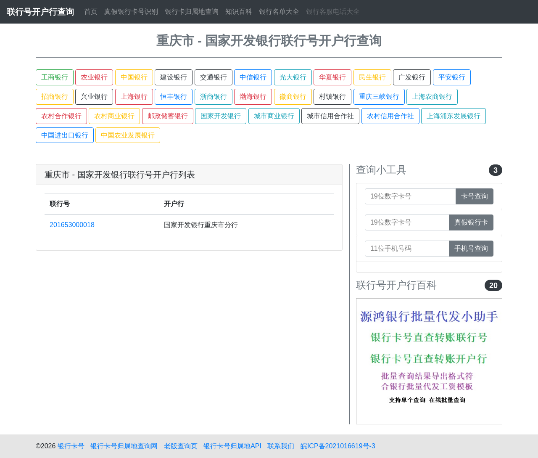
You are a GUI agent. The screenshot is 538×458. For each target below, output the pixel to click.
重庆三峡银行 (379, 96)
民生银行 (372, 77)
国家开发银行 (220, 115)
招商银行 (54, 96)
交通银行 (213, 77)
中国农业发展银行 (128, 135)
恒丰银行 (173, 96)
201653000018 (72, 224)
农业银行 (94, 77)
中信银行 (253, 77)
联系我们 (280, 446)
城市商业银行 (274, 115)
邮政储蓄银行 (168, 115)
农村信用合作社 (390, 115)
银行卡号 (71, 446)
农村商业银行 (114, 115)
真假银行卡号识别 (131, 11)
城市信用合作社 (330, 115)
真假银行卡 (471, 222)
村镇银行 (332, 96)
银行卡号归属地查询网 (124, 446)
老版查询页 (181, 446)
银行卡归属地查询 (192, 11)
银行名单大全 (279, 11)
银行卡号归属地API (232, 446)
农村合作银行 (61, 115)
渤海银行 (253, 96)
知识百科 (238, 11)
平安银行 (451, 77)
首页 (91, 11)
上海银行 (134, 96)
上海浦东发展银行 (453, 115)
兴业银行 (94, 96)
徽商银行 (293, 96)
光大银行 (293, 77)
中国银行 (134, 77)
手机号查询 (471, 248)
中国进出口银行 (64, 135)
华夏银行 (332, 77)
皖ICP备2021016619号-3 (338, 446)
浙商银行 (213, 96)
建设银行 (173, 77)
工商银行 (54, 77)
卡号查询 (474, 196)
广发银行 (411, 77)
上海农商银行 (432, 96)
